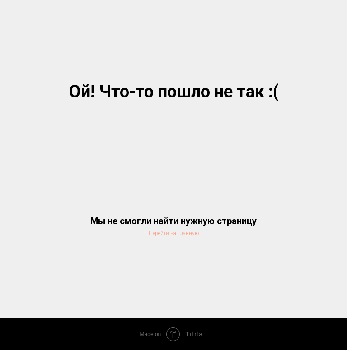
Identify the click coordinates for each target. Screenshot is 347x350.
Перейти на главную (174, 233)
